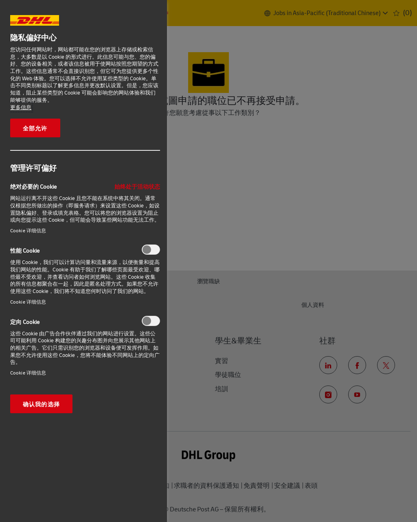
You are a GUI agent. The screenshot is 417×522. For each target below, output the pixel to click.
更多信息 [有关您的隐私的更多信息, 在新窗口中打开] (20, 107)
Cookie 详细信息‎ (28, 230)
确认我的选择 (41, 404)
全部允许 (35, 128)
